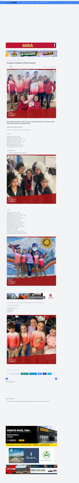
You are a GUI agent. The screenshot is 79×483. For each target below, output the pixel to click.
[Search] (70, 2)
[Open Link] (72, 2)
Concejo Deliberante (24, 2)
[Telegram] (33, 374)
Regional (37, 2)
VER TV (51, 2)
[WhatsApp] (25, 374)
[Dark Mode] (66, 2)
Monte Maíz (32, 2)
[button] (53, 67)
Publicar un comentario (14, 373)
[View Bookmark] (68, 2)
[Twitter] (49, 374)
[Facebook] (45, 374)
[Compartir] (54, 374)
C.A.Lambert (9, 370)
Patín (18, 370)
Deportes (14, 370)
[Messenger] (40, 374)
